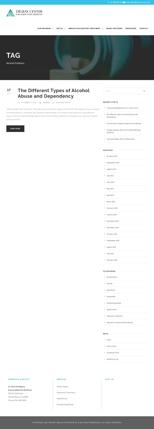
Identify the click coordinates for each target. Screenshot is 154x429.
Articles (109, 283)
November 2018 (113, 227)
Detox (59, 28)
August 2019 (111, 169)
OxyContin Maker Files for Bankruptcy (121, 139)
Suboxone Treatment (115, 316)
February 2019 (112, 208)
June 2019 (110, 182)
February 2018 (112, 260)
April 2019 (110, 195)
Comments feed (113, 352)
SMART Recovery (114, 28)
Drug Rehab (111, 296)
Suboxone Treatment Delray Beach (120, 322)
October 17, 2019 (28, 102)
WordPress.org (112, 359)
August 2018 (111, 247)
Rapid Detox (62, 398)
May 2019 (110, 188)
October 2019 (112, 156)
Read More (15, 129)
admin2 (46, 102)
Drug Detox (111, 290)
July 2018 (110, 253)
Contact (143, 28)
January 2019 (112, 214)
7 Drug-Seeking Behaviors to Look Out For (122, 108)
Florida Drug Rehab (114, 303)
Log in (109, 340)
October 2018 (112, 234)
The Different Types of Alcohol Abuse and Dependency (54, 93)
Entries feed (111, 346)
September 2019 (113, 162)
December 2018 (113, 221)
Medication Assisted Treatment (84, 28)
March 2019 (111, 201)
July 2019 (110, 175)
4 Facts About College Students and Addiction (124, 123)
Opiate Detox (112, 309)
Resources (131, 28)
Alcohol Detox (63, 102)
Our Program (44, 28)
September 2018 (113, 240)
